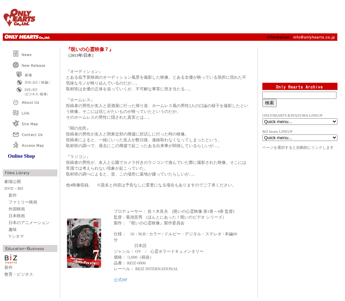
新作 (13, 195)
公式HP (120, 279)
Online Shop (21, 156)
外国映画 (17, 209)
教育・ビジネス (18, 274)
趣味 (13, 229)
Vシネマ (16, 236)
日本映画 (17, 215)
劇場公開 (12, 181)
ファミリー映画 (23, 202)
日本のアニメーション (29, 222)
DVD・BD (13, 188)
